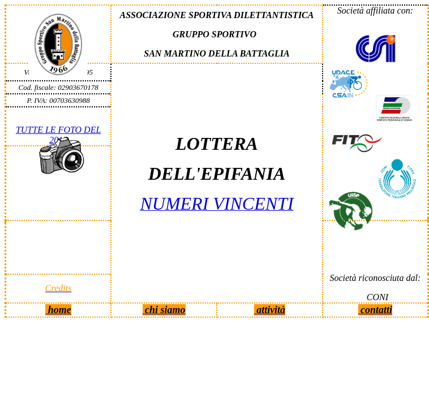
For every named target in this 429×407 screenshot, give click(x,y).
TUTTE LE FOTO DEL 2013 (58, 135)
